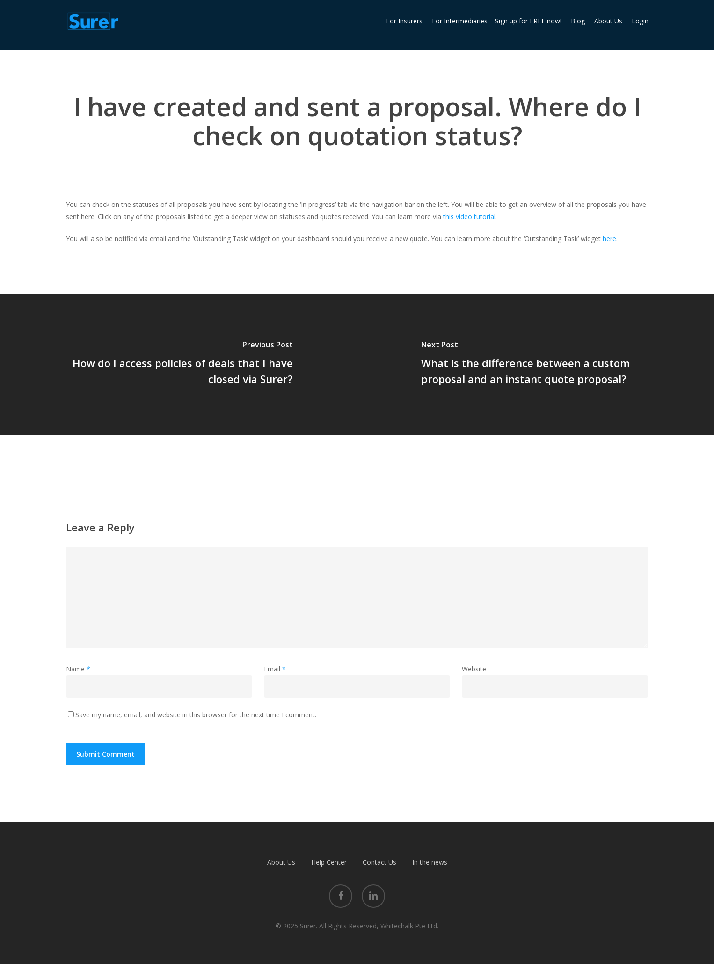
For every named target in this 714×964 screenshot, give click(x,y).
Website (474, 668)
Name (78, 668)
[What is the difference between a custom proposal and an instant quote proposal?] (535, 364)
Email (275, 668)
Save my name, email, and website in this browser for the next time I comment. (195, 714)
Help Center (329, 862)
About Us (281, 862)
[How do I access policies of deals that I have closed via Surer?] (178, 364)
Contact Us (379, 862)
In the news (429, 862)
